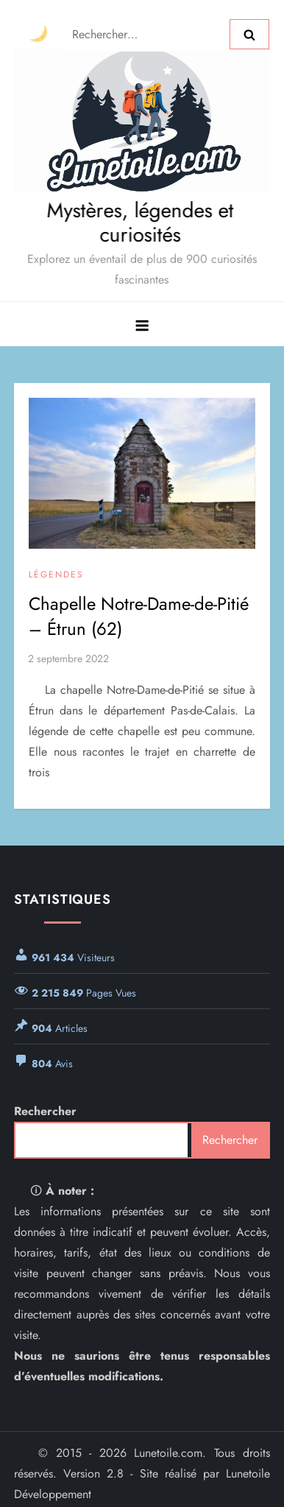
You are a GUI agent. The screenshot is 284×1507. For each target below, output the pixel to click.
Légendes (56, 575)
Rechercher (45, 1111)
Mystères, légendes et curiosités (138, 222)
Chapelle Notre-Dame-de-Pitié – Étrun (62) (139, 616)
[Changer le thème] (38, 34)
